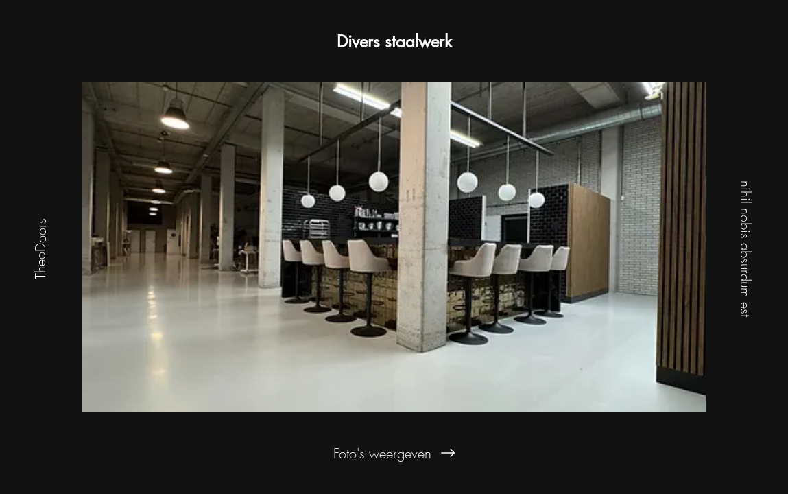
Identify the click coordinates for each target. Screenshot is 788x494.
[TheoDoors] (40, 247)
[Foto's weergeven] (394, 453)
